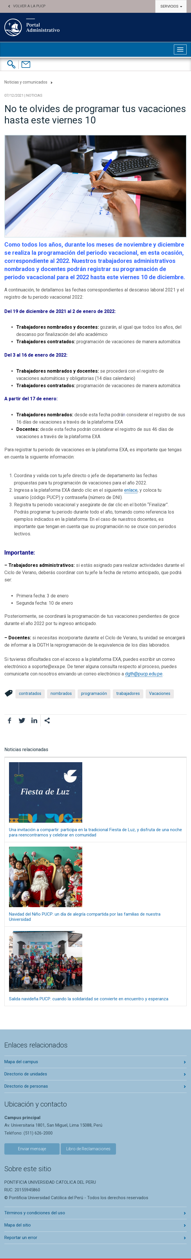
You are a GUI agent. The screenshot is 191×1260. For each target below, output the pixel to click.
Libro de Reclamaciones (88, 1148)
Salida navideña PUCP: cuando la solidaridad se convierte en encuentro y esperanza (95, 966)
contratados (30, 693)
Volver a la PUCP (29, 6)
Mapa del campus (21, 1061)
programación (94, 693)
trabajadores (128, 693)
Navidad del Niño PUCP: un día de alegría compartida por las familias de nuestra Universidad (95, 884)
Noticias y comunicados (25, 82)
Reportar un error (20, 1237)
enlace (131, 490)
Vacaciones (159, 693)
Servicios (171, 6)
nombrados (61, 693)
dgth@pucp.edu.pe (144, 674)
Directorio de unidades (25, 1074)
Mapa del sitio (17, 1225)
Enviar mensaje (32, 1148)
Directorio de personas (26, 1086)
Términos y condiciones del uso (34, 1212)
